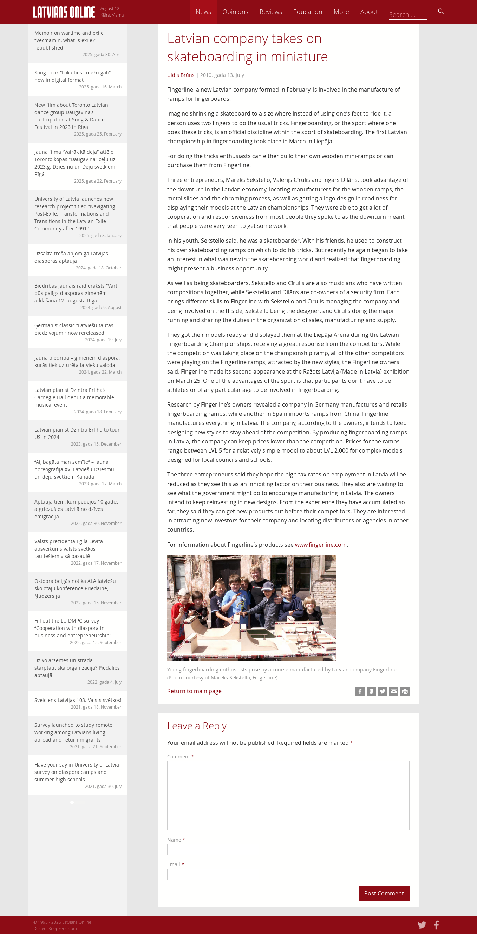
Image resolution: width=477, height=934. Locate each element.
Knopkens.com (62, 928)
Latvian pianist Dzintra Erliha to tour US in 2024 (78, 436)
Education (356, 11)
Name (176, 839)
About (418, 11)
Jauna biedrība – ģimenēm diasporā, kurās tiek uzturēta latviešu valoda (78, 364)
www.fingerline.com (321, 544)
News (252, 11)
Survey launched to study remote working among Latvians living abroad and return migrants (78, 736)
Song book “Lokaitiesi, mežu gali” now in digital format (78, 79)
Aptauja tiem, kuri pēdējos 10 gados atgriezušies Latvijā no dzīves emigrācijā (78, 512)
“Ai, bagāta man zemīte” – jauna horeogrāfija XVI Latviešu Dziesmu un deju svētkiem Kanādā (78, 473)
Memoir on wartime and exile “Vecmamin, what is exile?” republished (78, 43)
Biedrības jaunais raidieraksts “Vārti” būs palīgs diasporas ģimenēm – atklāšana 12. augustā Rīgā (78, 296)
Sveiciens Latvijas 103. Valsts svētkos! (78, 703)
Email (175, 864)
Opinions (284, 11)
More (390, 11)
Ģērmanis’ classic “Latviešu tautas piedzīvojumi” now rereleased (78, 332)
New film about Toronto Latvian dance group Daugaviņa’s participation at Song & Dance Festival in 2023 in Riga (78, 119)
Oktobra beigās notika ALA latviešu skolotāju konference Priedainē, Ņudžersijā (78, 592)
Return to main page (194, 691)
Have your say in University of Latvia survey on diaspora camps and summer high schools (78, 775)
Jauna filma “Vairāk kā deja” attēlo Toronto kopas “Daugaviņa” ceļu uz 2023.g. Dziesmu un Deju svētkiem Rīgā (78, 166)
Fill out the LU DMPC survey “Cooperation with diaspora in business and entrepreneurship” (78, 631)
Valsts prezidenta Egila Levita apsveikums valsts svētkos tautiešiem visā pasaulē (78, 552)
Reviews (319, 11)
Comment (180, 756)
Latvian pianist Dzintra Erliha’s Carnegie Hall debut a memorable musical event (78, 401)
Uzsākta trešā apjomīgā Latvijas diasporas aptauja (78, 260)
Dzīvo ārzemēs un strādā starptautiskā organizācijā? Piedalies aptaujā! (78, 671)
